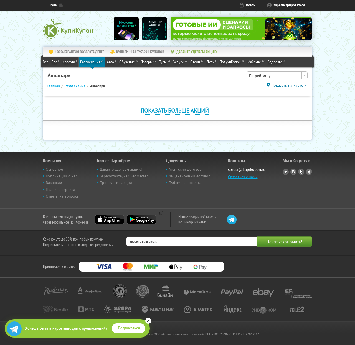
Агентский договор (185, 169)
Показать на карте (287, 85)
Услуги (180, 61)
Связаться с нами (243, 176)
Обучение (128, 61)
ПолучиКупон (232, 61)
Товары (148, 61)
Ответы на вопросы (62, 196)
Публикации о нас (61, 175)
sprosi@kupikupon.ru (246, 169)
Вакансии (54, 182)
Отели (197, 61)
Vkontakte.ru (293, 172)
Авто (111, 61)
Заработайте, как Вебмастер (124, 175)
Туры (164, 61)
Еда (55, 61)
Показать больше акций (175, 110)
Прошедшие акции (116, 182)
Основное (54, 169)
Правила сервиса (60, 189)
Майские (256, 61)
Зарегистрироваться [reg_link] (289, 5)
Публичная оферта (185, 182)
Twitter (301, 172)
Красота (69, 61)
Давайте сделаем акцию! (121, 169)
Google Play (141, 219)
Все (46, 62)
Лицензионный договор (190, 175)
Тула (53, 5)
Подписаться (129, 328)
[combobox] (277, 75)
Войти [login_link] (250, 5)
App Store (109, 219)
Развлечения (92, 61)
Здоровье (276, 61)
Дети (212, 61)
